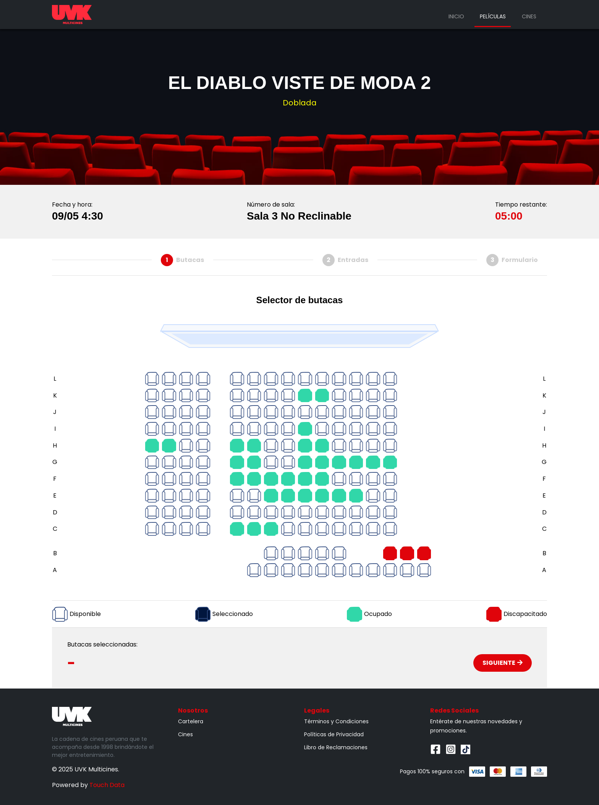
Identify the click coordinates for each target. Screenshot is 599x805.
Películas (493, 16)
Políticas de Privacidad (334, 734)
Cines (529, 16)
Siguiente (502, 662)
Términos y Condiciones (336, 721)
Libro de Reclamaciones (335, 747)
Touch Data (107, 785)
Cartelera (190, 721)
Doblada (300, 102)
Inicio (456, 16)
